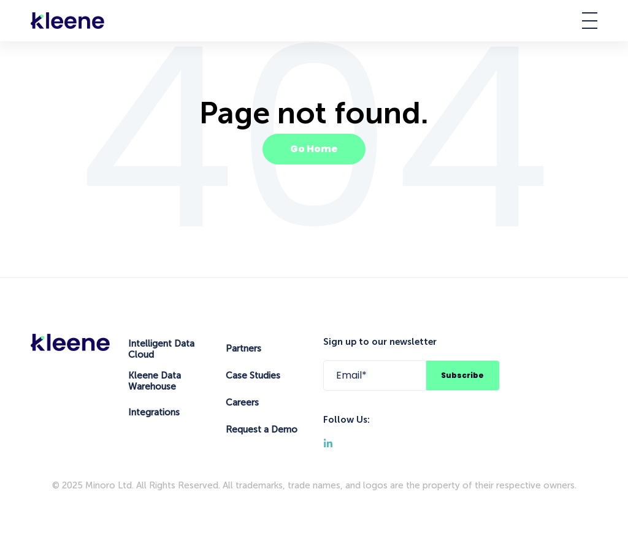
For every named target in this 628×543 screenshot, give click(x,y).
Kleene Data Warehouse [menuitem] (154, 381)
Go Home (314, 149)
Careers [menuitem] (242, 402)
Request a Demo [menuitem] (261, 429)
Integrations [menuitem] (154, 412)
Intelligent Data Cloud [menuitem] (161, 349)
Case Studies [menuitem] (253, 375)
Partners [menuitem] (243, 348)
